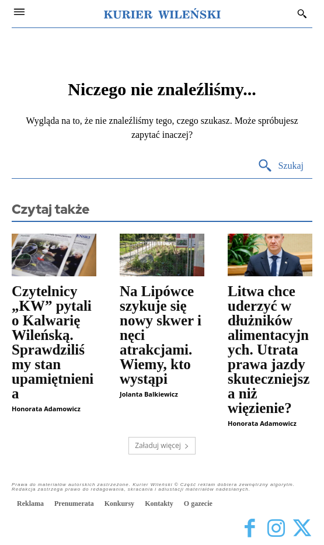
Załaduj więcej (162, 445)
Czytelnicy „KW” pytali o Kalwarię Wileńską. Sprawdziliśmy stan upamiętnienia (52, 342)
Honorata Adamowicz (46, 408)
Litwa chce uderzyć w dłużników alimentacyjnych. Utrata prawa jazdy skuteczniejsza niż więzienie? (268, 349)
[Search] (280, 166)
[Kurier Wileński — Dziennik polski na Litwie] (162, 13)
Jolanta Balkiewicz (149, 394)
